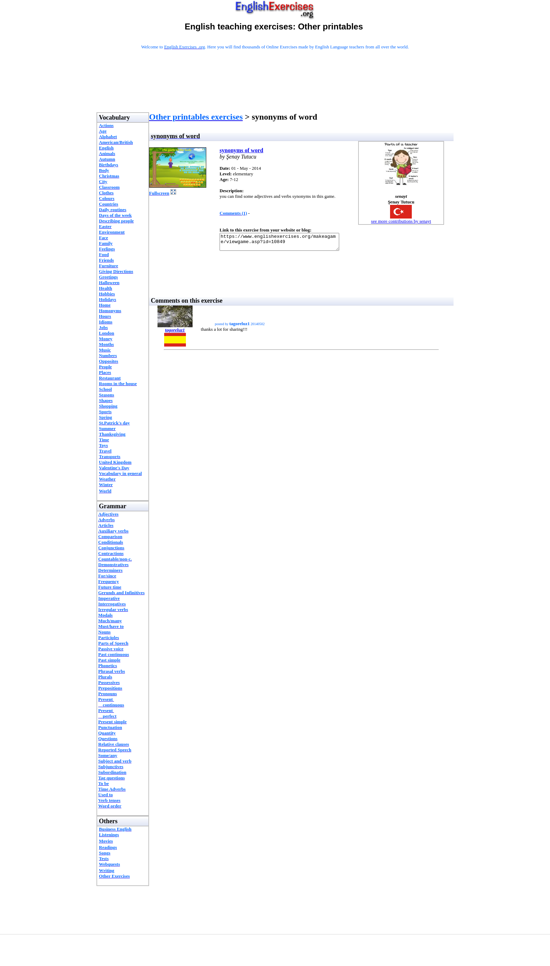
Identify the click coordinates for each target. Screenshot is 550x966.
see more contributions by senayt (401, 221)
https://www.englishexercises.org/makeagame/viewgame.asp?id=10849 (286, 243)
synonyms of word (241, 150)
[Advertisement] (275, 90)
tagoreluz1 (175, 333)
